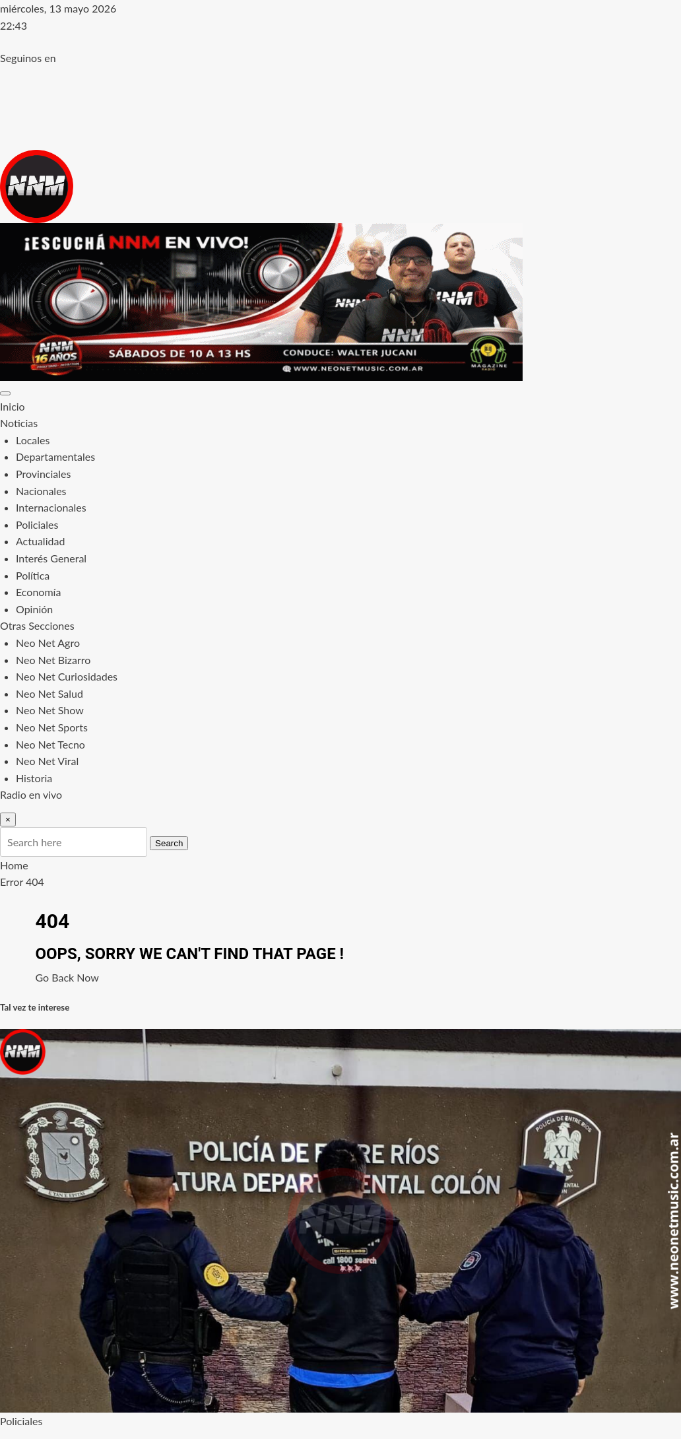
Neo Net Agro (48, 642)
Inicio (12, 406)
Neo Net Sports (52, 727)
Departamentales (55, 456)
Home (14, 865)
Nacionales (41, 491)
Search (169, 843)
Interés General (51, 558)
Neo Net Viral (47, 760)
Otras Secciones (37, 625)
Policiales (37, 524)
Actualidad (40, 541)
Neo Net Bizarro (53, 659)
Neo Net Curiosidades (66, 676)
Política (32, 575)
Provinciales (43, 473)
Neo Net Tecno (50, 744)
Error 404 (22, 881)
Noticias (19, 423)
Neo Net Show (50, 710)
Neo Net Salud (49, 693)
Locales (32, 440)
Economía (38, 592)
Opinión (34, 609)
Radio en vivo (31, 794)
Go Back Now (67, 977)
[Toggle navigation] (5, 393)
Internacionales (51, 507)
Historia (34, 778)
